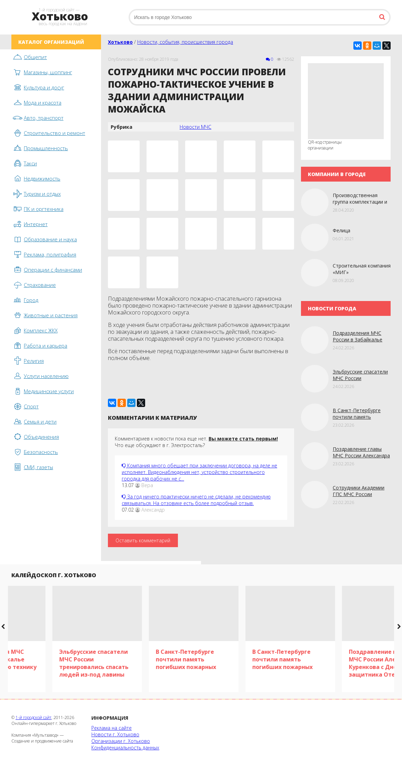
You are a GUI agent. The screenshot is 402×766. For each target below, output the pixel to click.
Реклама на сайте (111, 728)
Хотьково (120, 42)
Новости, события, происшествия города (185, 42)
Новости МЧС (195, 127)
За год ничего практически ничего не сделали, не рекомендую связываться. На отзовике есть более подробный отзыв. (196, 499)
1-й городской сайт (33, 717)
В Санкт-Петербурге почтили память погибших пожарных (357, 417)
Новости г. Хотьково (115, 734)
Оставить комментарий (142, 540)
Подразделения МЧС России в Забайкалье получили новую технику (362, 339)
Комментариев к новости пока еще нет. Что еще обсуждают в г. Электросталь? (196, 441)
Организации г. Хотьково (120, 741)
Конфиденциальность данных (125, 747)
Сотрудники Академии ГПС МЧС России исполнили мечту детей (360, 494)
